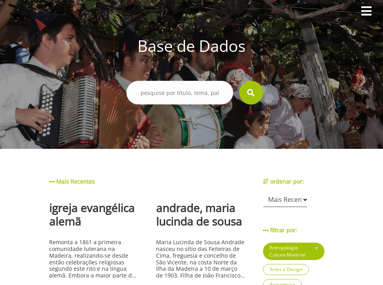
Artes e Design (286, 269)
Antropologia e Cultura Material (293, 251)
